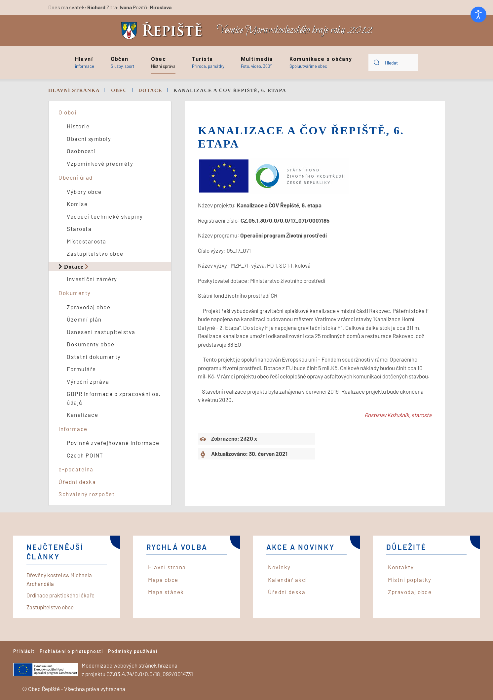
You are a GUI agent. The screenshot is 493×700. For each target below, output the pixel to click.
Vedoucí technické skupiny (105, 216)
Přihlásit (24, 651)
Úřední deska (77, 481)
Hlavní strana (167, 567)
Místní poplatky (410, 579)
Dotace (74, 266)
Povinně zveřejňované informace (113, 442)
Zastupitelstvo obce (95, 253)
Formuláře (81, 369)
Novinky (279, 567)
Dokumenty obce (90, 344)
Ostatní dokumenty (94, 356)
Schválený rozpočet (86, 494)
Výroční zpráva (88, 381)
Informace (73, 428)
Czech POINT (85, 455)
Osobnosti (81, 151)
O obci (67, 112)
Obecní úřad (75, 177)
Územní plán (84, 319)
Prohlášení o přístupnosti (71, 651)
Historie (78, 126)
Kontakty (401, 567)
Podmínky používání (132, 651)
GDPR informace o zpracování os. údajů (114, 398)
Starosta (79, 228)
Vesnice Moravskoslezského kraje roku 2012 (294, 30)
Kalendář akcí (287, 579)
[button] (84, 62)
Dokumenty (74, 292)
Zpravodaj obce (88, 307)
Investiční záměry (92, 279)
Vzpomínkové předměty (100, 163)
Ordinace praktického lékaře (60, 595)
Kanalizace (82, 414)
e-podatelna (76, 469)
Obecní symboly (89, 138)
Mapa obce (163, 579)
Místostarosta (86, 241)
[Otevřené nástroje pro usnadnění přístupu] (478, 14)
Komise (77, 203)
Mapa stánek (166, 592)
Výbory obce (84, 191)
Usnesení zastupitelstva (101, 331)
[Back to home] (164, 30)
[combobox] (393, 62)
